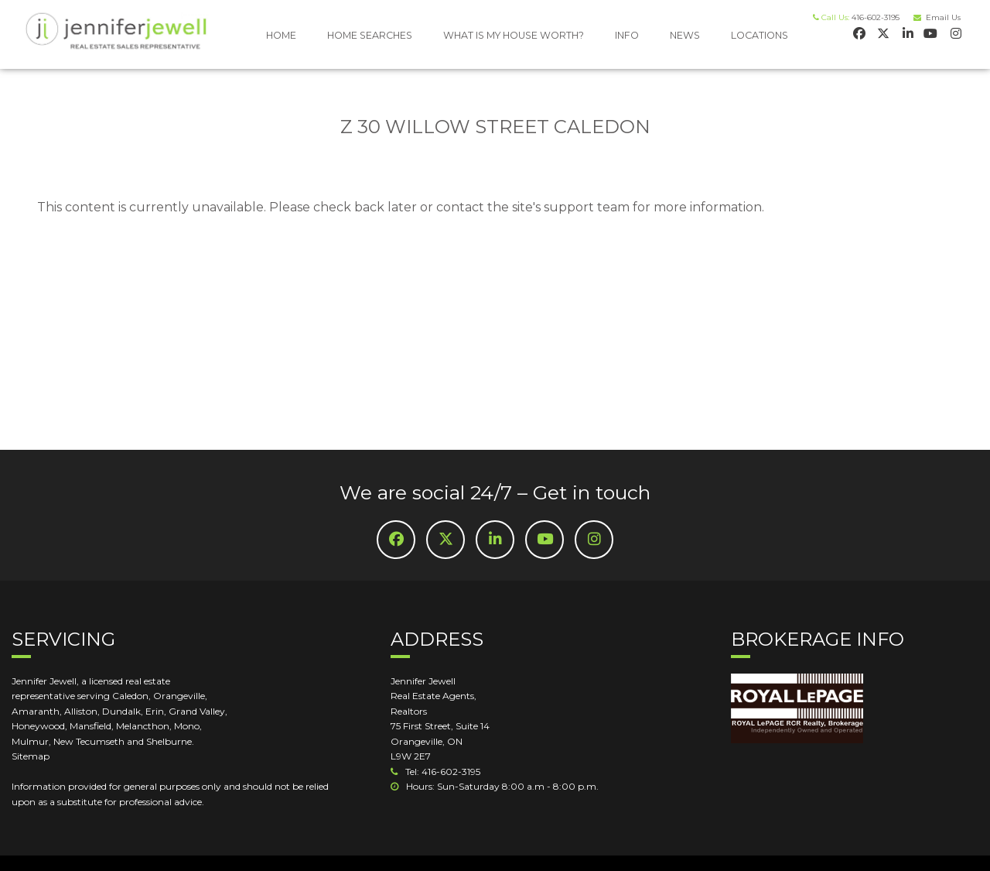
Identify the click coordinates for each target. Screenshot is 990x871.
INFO (627, 35)
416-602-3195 (875, 17)
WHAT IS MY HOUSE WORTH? (513, 35)
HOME (281, 35)
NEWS (685, 35)
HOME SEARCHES (369, 35)
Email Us (941, 17)
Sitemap (31, 756)
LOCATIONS (759, 35)
